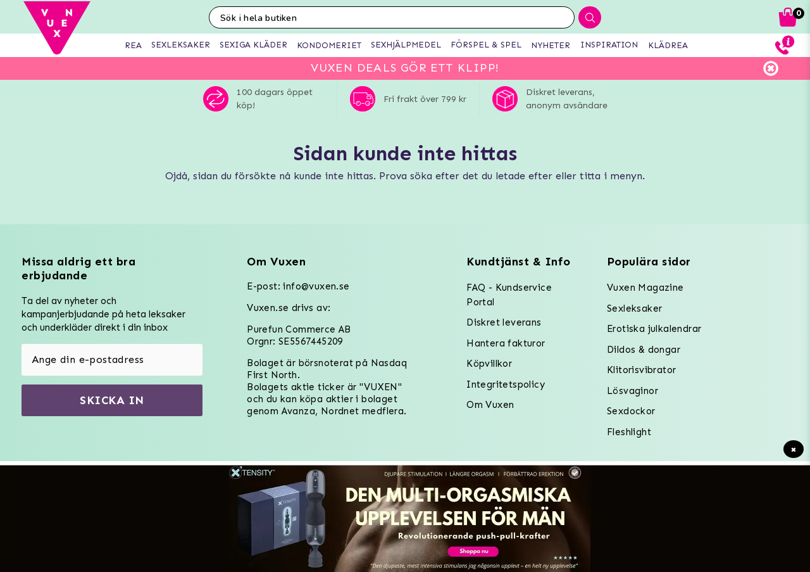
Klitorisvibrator (641, 370)
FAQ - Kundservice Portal (509, 295)
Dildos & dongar (643, 349)
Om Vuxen (490, 404)
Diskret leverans (503, 322)
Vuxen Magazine (645, 287)
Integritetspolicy (505, 384)
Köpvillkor (489, 363)
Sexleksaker (634, 308)
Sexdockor (631, 411)
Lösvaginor (632, 391)
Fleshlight (629, 432)
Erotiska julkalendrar (654, 328)
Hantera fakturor (505, 343)
